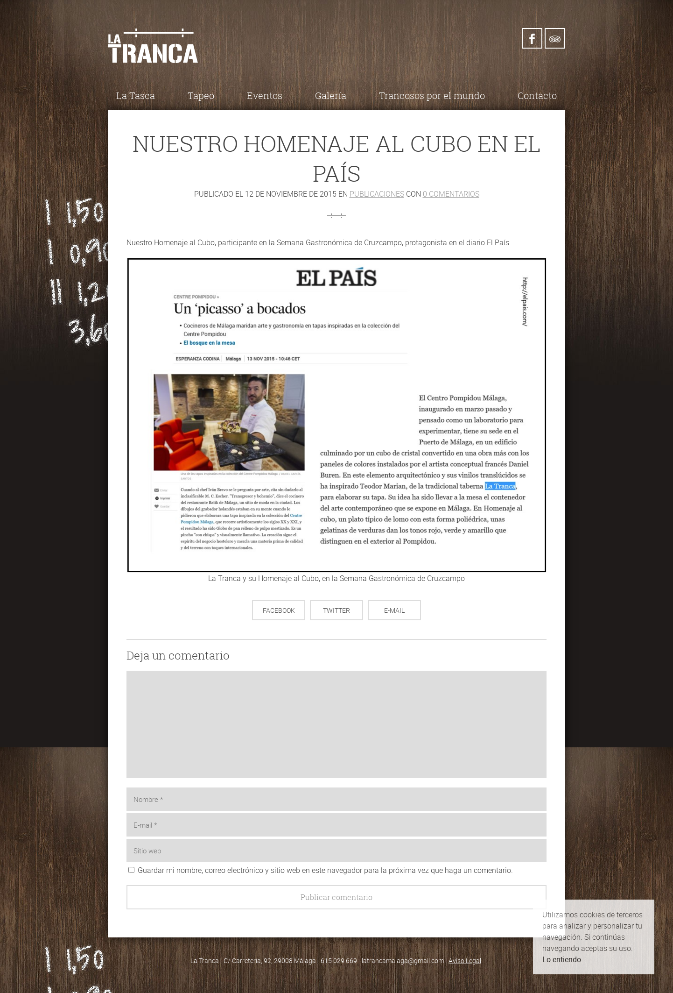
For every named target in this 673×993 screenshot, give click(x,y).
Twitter (336, 610)
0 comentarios (451, 194)
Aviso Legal (465, 960)
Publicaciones (377, 194)
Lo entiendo (561, 959)
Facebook (279, 610)
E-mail (394, 610)
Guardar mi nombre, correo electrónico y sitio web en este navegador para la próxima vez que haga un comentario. (325, 870)
